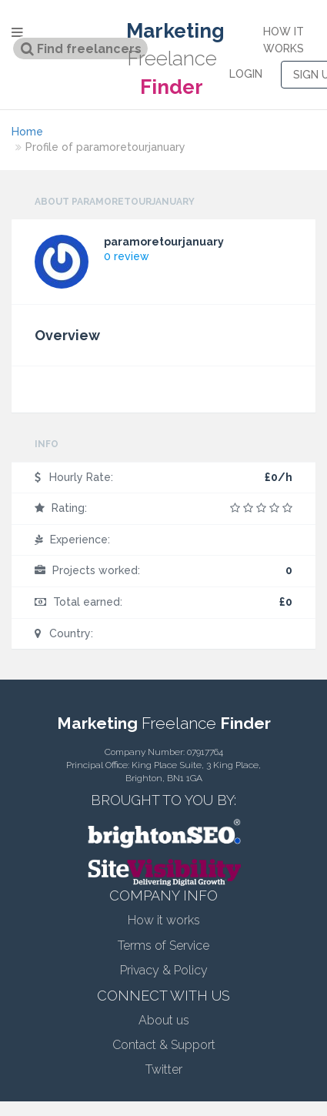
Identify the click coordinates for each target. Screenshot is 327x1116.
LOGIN (245, 74)
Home (27, 131)
